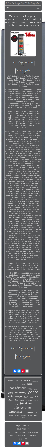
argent (11, 380)
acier (29, 383)
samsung (20, 392)
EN (20, 439)
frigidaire (26, 403)
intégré (18, 396)
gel (36, 396)
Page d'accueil (23, 426)
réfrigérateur (23, 407)
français (17, 384)
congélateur (18, 388)
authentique (28, 412)
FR (26, 439)
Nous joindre (23, 429)
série (36, 400)
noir (10, 396)
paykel (22, 400)
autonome (35, 381)
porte (33, 392)
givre (16, 404)
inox (35, 415)
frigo (30, 415)
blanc (27, 380)
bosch (26, 397)
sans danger (23, 415)
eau (35, 389)
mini (23, 418)
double (11, 415)
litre (16, 400)
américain (15, 411)
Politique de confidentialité (23, 432)
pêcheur (17, 415)
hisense (19, 380)
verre (30, 389)
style (10, 399)
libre (10, 392)
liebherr (31, 397)
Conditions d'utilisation (23, 436)
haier (23, 384)
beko (36, 413)
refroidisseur (29, 400)
